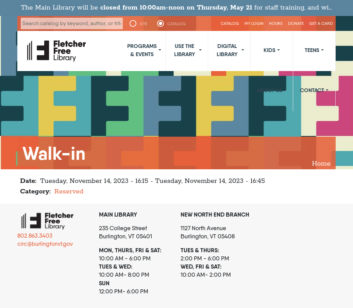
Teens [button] (312, 50)
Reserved (69, 191)
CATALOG (176, 23)
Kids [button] (269, 50)
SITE (143, 23)
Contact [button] (312, 90)
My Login (254, 23)
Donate (296, 23)
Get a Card (321, 23)
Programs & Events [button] (142, 49)
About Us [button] (269, 90)
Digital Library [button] (227, 49)
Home (321, 163)
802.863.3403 (34, 235)
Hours (276, 23)
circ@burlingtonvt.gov (45, 243)
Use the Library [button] (184, 49)
